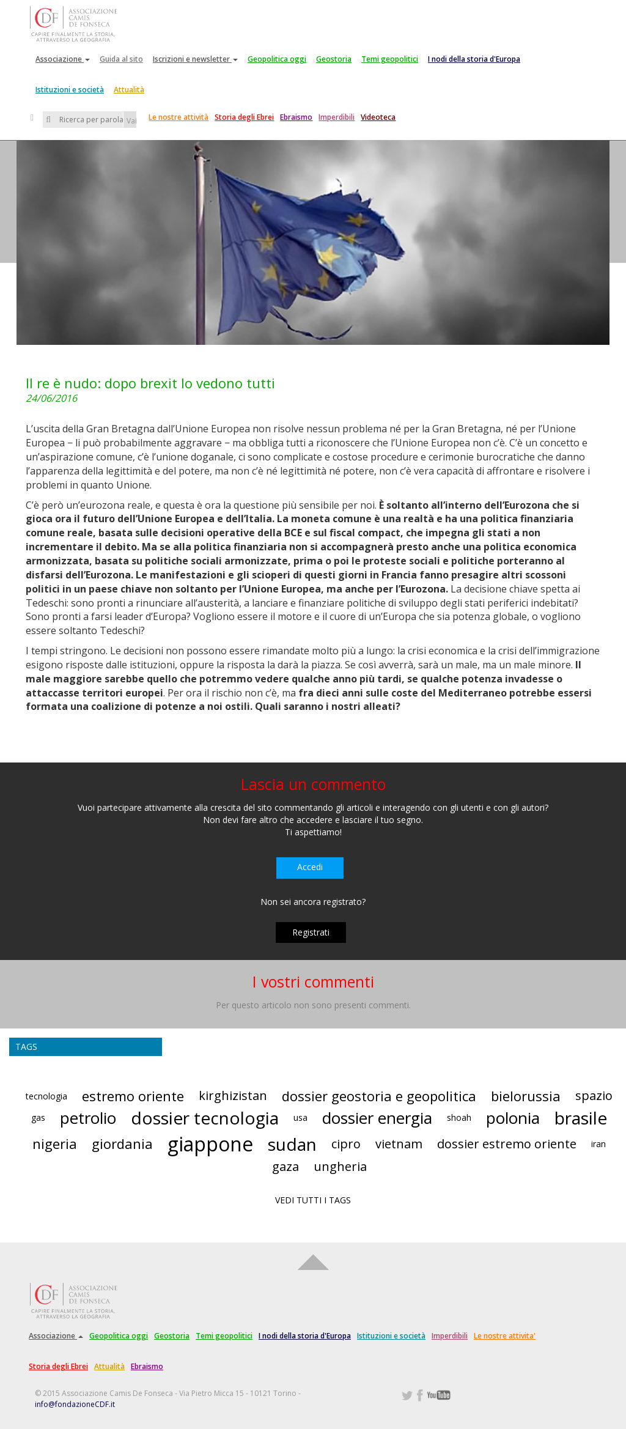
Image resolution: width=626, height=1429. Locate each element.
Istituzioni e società (69, 89)
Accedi (310, 867)
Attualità (129, 89)
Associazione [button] (62, 59)
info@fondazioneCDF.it (75, 1404)
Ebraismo (296, 117)
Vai (131, 121)
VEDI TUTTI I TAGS (313, 1200)
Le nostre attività (178, 117)
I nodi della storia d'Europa (474, 59)
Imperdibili (337, 117)
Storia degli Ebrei (244, 117)
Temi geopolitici (389, 59)
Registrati (311, 932)
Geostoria (334, 59)
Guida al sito (121, 59)
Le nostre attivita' (505, 1336)
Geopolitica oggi (277, 59)
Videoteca (378, 117)
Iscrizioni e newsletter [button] (195, 59)
